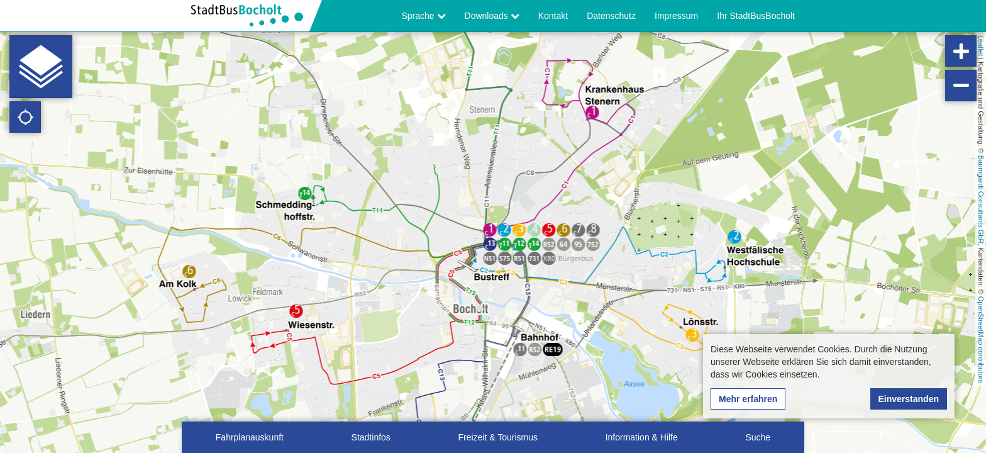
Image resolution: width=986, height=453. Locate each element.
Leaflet (981, 45)
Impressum (676, 16)
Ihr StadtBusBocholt (756, 16)
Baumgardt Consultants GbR (981, 199)
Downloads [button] (492, 16)
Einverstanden (908, 399)
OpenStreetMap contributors (981, 339)
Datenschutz (611, 16)
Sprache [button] (424, 16)
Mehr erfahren (748, 399)
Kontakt (553, 16)
